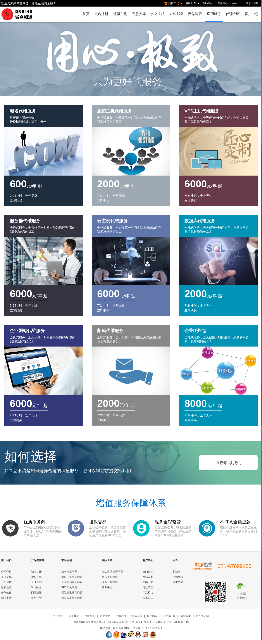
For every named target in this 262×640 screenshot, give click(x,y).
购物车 (173, 3)
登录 (248, 3)
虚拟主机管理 (110, 576)
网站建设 (195, 14)
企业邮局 (176, 14)
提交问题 (152, 616)
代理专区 (233, 14)
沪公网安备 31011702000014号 (171, 622)
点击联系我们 (228, 462)
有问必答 (148, 571)
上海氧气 (178, 576)
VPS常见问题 (69, 587)
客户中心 (252, 14)
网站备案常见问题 (71, 597)
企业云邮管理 (110, 582)
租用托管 (36, 597)
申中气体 (178, 582)
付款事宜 (148, 587)
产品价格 (148, 592)
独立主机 (158, 14)
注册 (256, 3)
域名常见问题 (69, 571)
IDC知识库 (169, 616)
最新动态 (6, 587)
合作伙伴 (6, 592)
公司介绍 (6, 571)
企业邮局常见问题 (71, 582)
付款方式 (89, 616)
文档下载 (148, 582)
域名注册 (101, 14)
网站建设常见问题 (71, 592)
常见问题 (136, 616)
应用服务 (214, 14)
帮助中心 (208, 3)
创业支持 (6, 597)
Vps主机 (36, 587)
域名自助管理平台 (112, 571)
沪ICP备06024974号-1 (138, 622)
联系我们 (74, 616)
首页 (86, 14)
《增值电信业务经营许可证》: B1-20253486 (98, 622)
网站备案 (148, 576)
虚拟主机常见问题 (71, 576)
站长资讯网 (202, 616)
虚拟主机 (120, 14)
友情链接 (121, 616)
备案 (235, 3)
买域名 (177, 571)
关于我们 (58, 616)
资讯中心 (222, 3)
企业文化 (6, 576)
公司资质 (6, 582)
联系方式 (148, 597)
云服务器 (139, 14)
